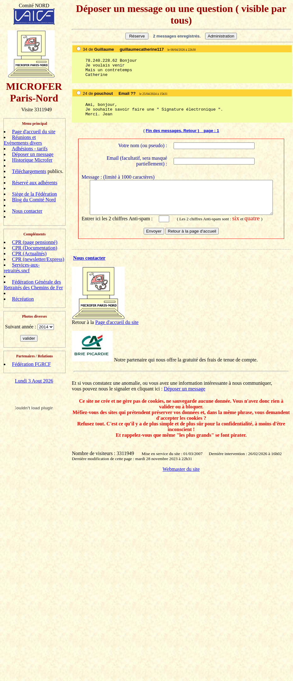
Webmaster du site (181, 473)
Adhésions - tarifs (30, 148)
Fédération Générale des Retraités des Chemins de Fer (33, 284)
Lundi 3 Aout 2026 (34, 381)
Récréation (23, 299)
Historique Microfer (32, 160)
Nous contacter (27, 211)
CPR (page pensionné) (34, 242)
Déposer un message (33, 154)
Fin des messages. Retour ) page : (181, 130)
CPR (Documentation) (34, 248)
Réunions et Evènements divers (23, 140)
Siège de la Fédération (34, 194)
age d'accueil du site (118, 326)
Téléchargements (29, 171)
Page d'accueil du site (33, 131)
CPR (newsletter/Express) (38, 259)
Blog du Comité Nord (34, 199)
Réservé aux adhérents (34, 182)
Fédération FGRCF (31, 364)
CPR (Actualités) (29, 253)
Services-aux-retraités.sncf (22, 267)
